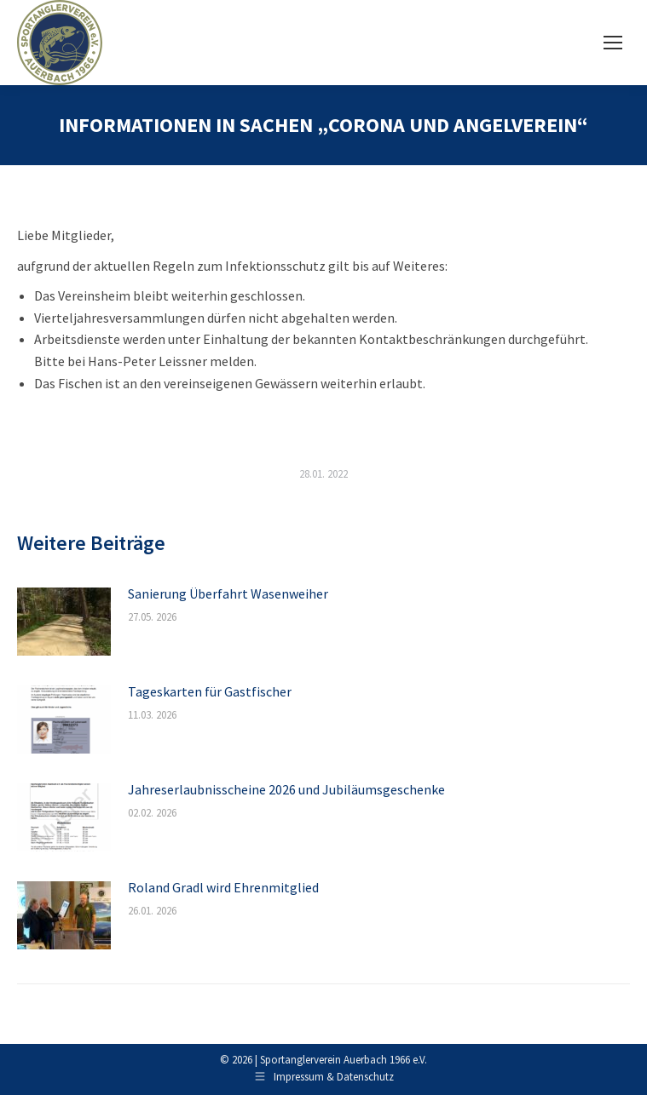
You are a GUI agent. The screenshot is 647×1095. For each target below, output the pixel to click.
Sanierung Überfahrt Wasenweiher (228, 593)
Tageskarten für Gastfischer (210, 691)
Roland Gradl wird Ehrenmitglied (223, 887)
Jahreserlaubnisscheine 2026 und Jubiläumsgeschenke (286, 789)
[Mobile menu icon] (613, 43)
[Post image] (64, 622)
